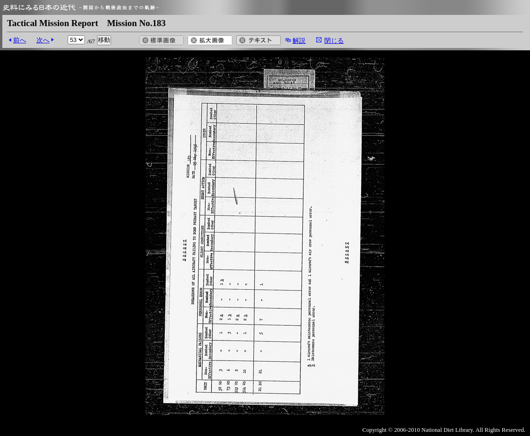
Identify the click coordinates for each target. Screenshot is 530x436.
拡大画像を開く (210, 40)
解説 (299, 40)
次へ (42, 40)
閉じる (334, 40)
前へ (19, 40)
